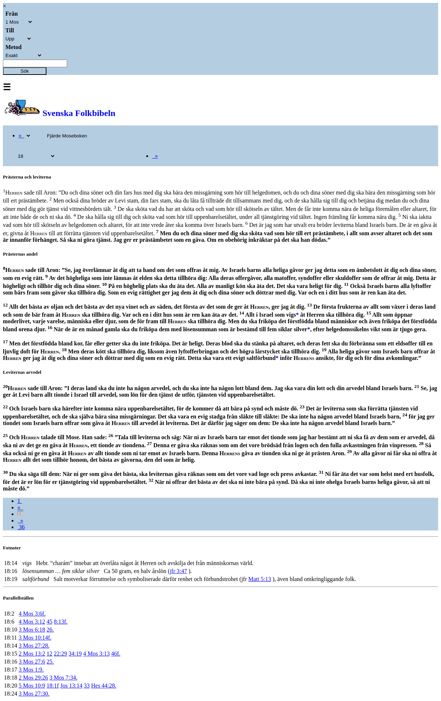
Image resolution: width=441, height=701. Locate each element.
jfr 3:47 (178, 571)
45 (49, 621)
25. (50, 661)
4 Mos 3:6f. (32, 613)
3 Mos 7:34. (63, 677)
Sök (25, 71)
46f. (115, 653)
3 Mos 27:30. (34, 693)
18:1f (52, 685)
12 (49, 653)
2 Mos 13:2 (32, 653)
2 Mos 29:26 (33, 677)
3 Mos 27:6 (32, 661)
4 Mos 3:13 (96, 653)
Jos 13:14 (71, 685)
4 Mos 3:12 (32, 621)
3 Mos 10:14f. (35, 637)
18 (20, 514)
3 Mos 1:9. (31, 669)
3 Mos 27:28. (34, 645)
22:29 (60, 653)
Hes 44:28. (103, 685)
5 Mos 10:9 (32, 685)
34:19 (75, 653)
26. (50, 629)
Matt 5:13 (259, 579)
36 (21, 527)
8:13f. (61, 621)
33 (87, 685)
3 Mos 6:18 (32, 629)
